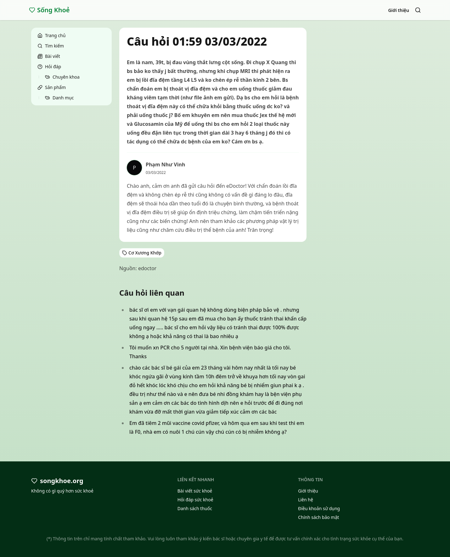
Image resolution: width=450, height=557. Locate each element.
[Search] (418, 10)
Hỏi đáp (49, 67)
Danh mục (59, 98)
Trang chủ (51, 35)
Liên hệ (305, 500)
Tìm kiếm (50, 46)
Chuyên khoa (62, 77)
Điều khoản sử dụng (319, 508)
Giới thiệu (398, 10)
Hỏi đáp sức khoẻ (195, 500)
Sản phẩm (51, 87)
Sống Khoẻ (49, 10)
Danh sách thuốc (194, 508)
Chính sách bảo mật (318, 517)
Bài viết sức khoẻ (194, 491)
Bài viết (48, 56)
